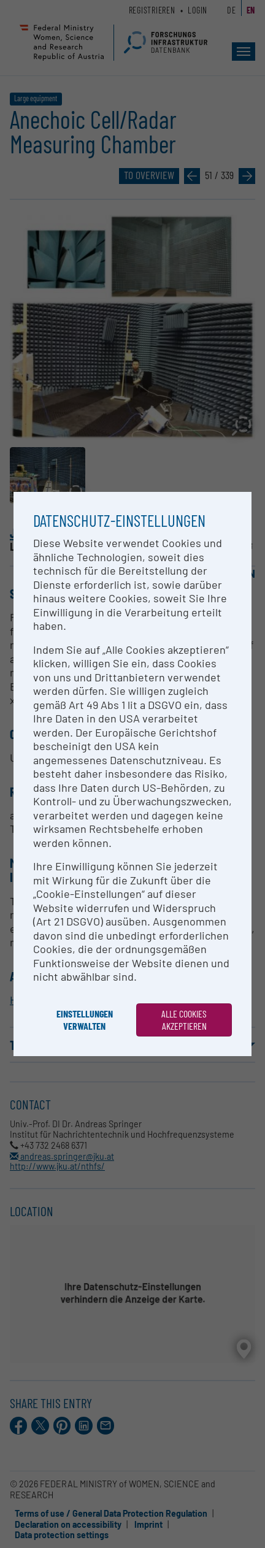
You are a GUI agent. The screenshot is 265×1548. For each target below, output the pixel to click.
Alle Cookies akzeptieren (184, 1020)
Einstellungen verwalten (84, 1020)
